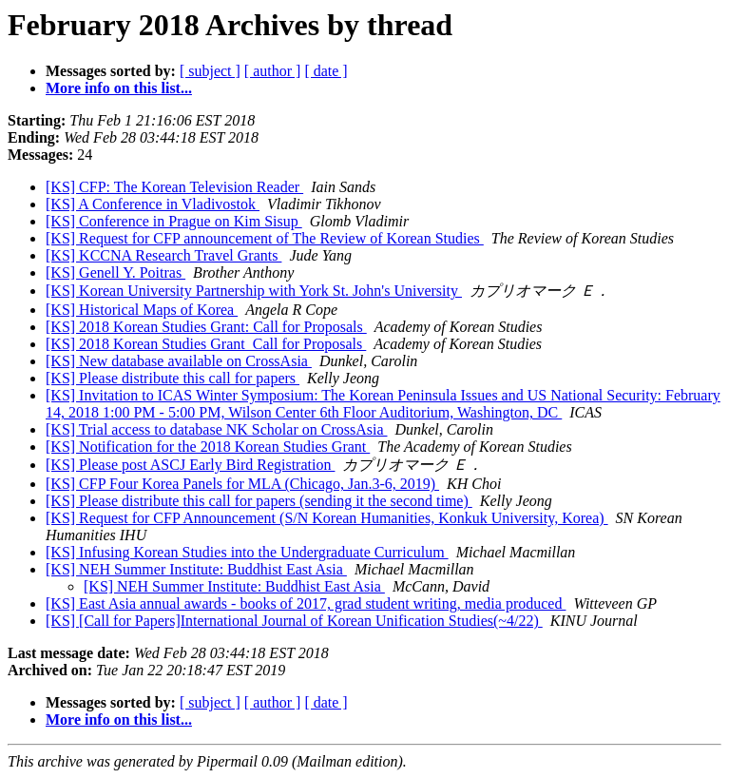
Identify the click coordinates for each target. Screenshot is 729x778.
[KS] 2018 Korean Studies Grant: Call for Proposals (206, 327)
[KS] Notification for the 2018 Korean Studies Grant (208, 446)
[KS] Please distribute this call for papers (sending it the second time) (259, 501)
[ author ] (272, 71)
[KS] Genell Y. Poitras (115, 272)
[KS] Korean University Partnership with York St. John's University (254, 290)
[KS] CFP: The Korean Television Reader (174, 187)
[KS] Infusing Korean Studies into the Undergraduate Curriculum (247, 552)
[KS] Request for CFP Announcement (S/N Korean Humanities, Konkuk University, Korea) (327, 518)
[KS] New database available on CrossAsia (179, 361)
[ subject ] (210, 71)
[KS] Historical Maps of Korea (142, 309)
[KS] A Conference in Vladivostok (152, 204)
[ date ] (325, 71)
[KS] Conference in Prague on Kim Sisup (174, 221)
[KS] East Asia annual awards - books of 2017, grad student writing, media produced (306, 603)
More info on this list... (119, 88)
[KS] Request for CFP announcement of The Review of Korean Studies (265, 238)
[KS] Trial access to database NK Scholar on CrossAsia (217, 429)
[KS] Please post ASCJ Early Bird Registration (190, 465)
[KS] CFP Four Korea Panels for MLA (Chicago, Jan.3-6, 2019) (242, 484)
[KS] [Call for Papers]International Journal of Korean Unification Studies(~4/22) (294, 621)
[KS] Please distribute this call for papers (172, 378)
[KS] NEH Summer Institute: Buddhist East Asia (196, 569)
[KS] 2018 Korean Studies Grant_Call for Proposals (206, 344)
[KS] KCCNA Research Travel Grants (163, 255)
